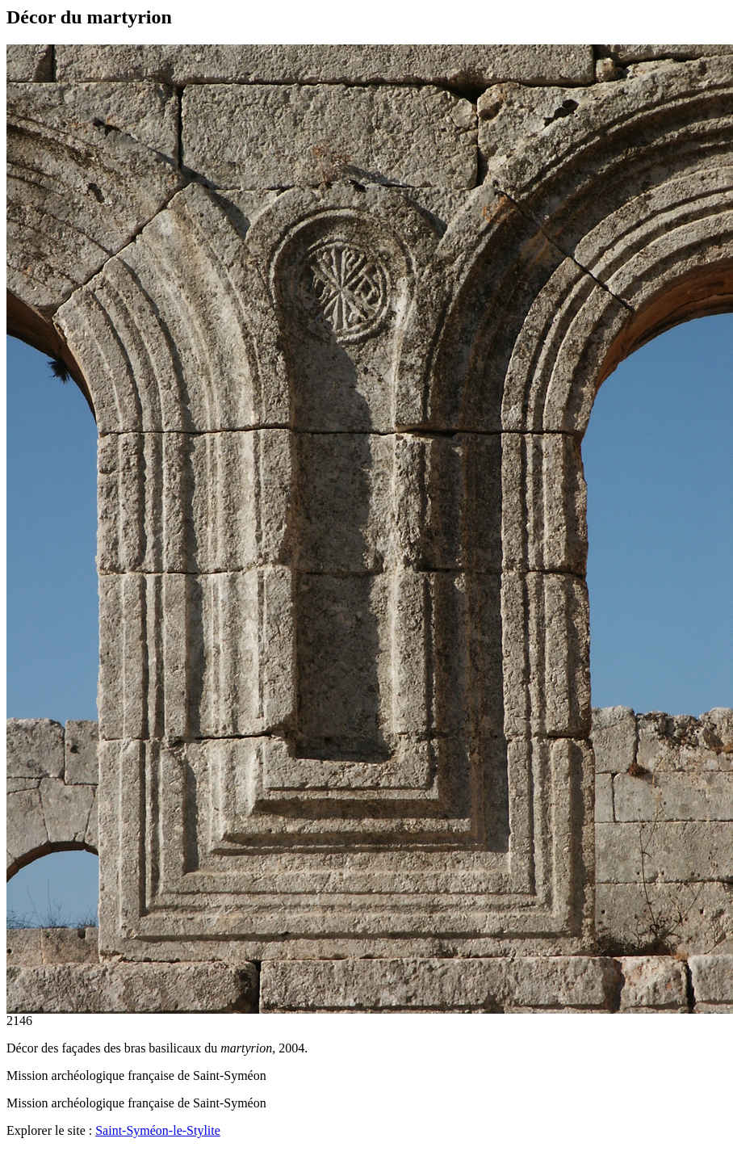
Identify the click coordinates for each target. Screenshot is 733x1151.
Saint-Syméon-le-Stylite (157, 1130)
